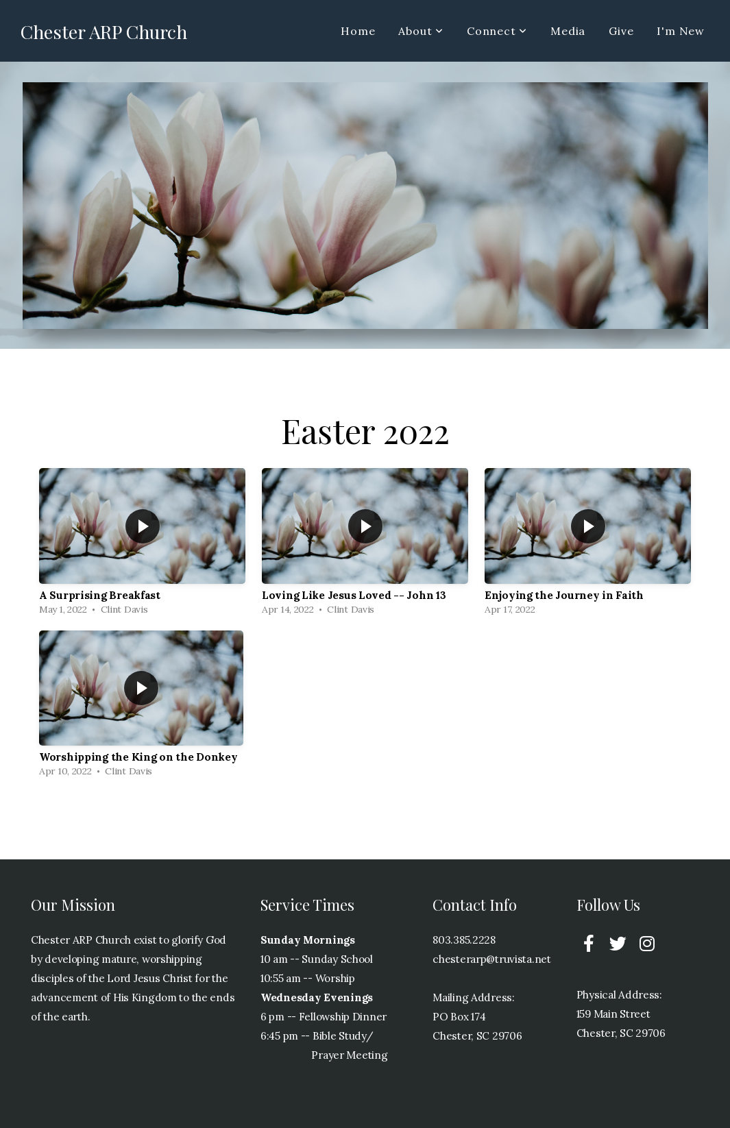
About (420, 31)
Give (621, 31)
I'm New (681, 31)
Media (567, 31)
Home (358, 31)
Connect (497, 31)
